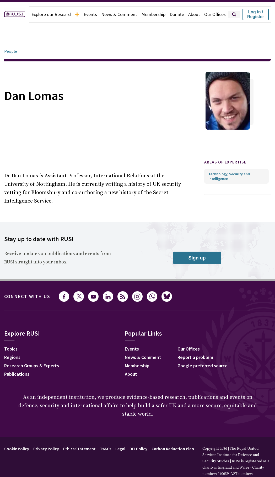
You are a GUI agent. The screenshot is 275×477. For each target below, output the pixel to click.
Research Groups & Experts (31, 351)
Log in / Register (255, 14)
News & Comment (119, 14)
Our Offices (215, 14)
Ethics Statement (79, 434)
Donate (177, 14)
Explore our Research (55, 14)
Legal (120, 434)
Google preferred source (202, 351)
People (10, 36)
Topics (11, 334)
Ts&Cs (105, 434)
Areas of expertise (225, 147)
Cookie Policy (16, 434)
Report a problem (195, 343)
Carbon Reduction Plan (173, 434)
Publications (16, 359)
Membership (153, 14)
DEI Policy (138, 434)
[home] (14, 14)
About (194, 14)
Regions (12, 343)
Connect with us (27, 282)
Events (90, 14)
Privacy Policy (46, 434)
